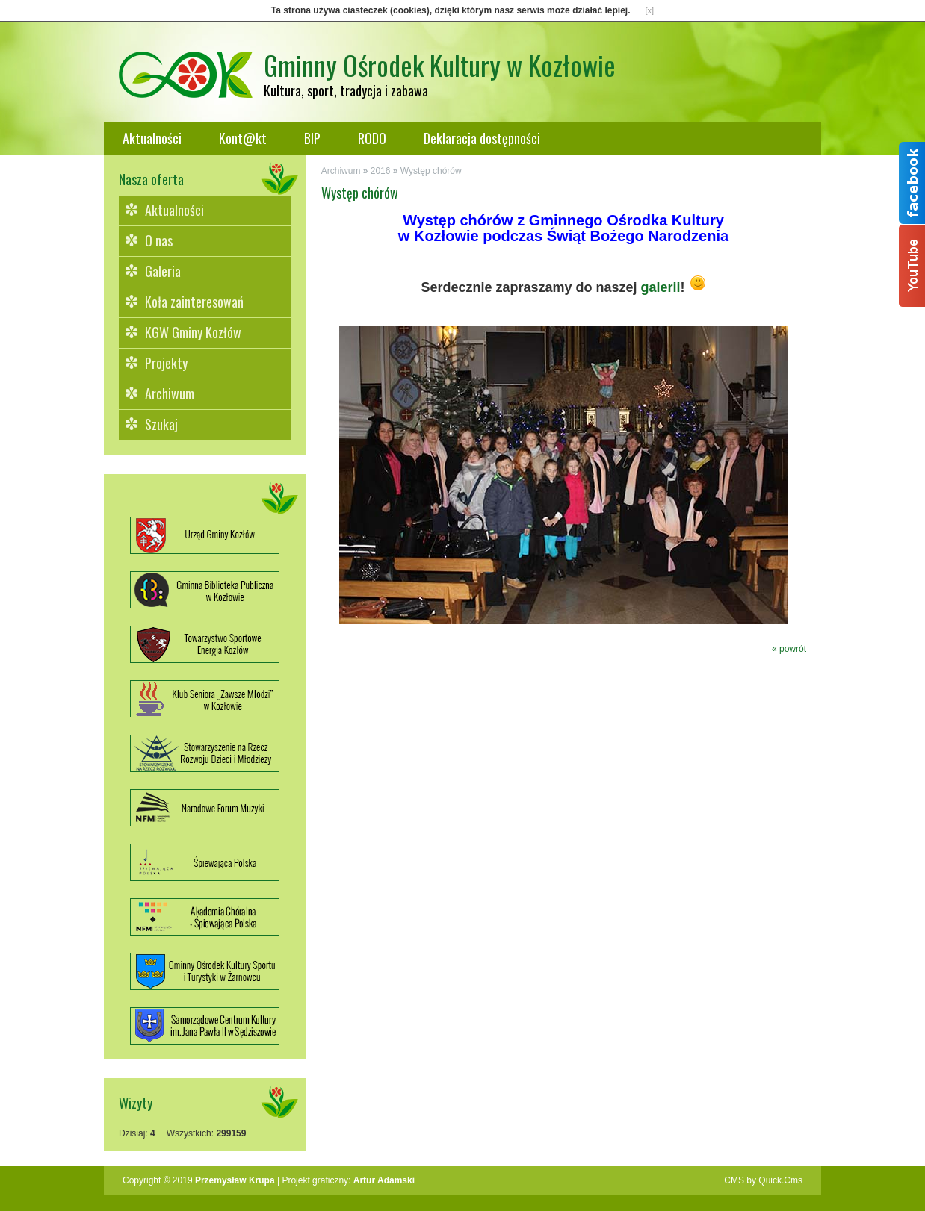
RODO (372, 138)
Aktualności (152, 138)
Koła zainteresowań (194, 301)
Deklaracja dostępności (482, 138)
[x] (650, 10)
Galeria (163, 271)
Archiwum (169, 393)
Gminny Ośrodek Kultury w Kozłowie (440, 64)
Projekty (166, 363)
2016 (381, 171)
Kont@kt (243, 138)
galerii (661, 287)
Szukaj (161, 424)
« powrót (789, 649)
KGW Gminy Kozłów (193, 332)
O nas (159, 240)
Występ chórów (431, 171)
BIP (312, 138)
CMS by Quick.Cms (763, 1180)
